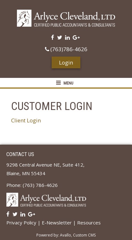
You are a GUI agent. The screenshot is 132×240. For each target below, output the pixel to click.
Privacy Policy (21, 222)
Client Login (26, 120)
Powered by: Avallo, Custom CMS (66, 235)
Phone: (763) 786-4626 (32, 185)
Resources (89, 222)
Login (66, 62)
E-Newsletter (57, 222)
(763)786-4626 (66, 49)
